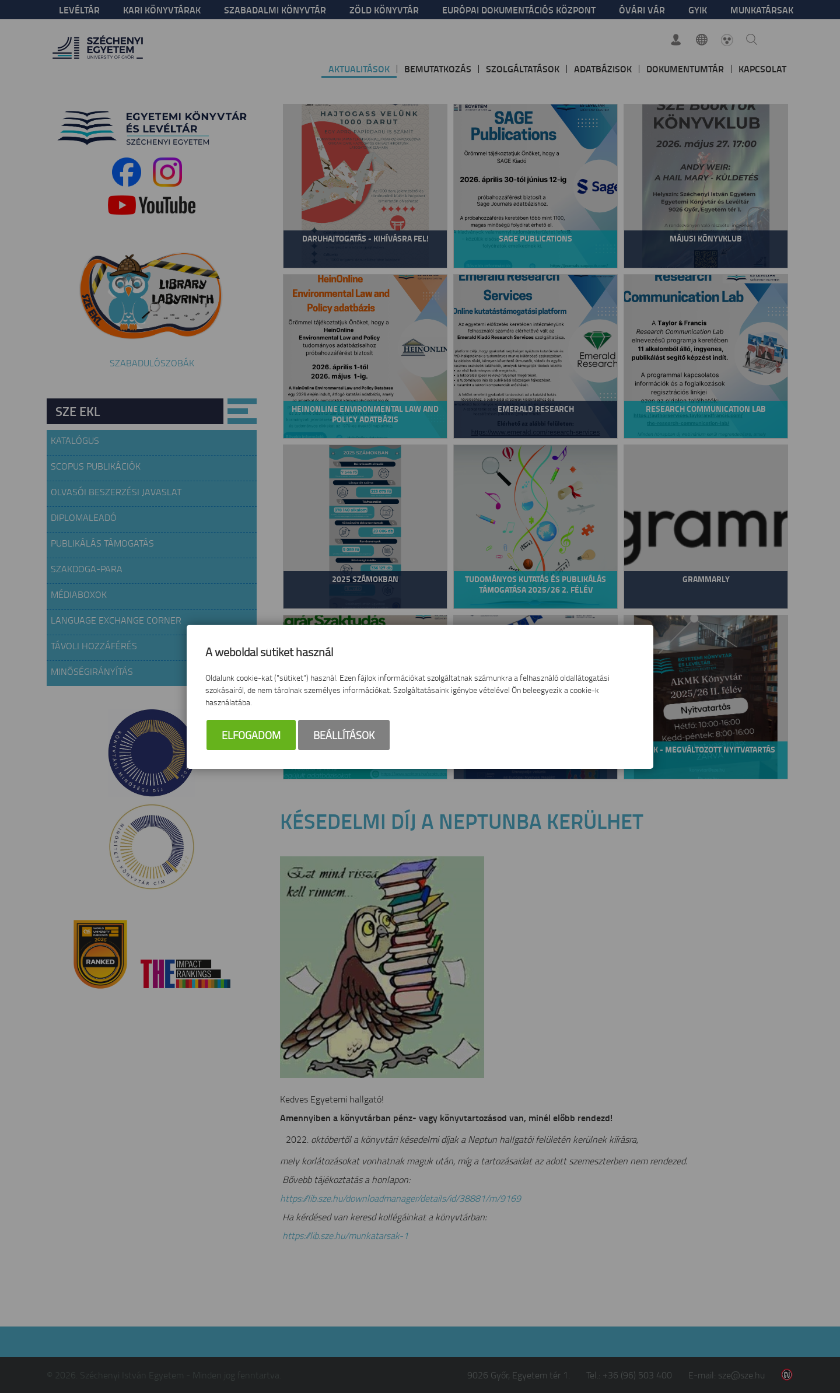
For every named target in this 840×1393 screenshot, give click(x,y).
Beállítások (343, 735)
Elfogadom (251, 735)
